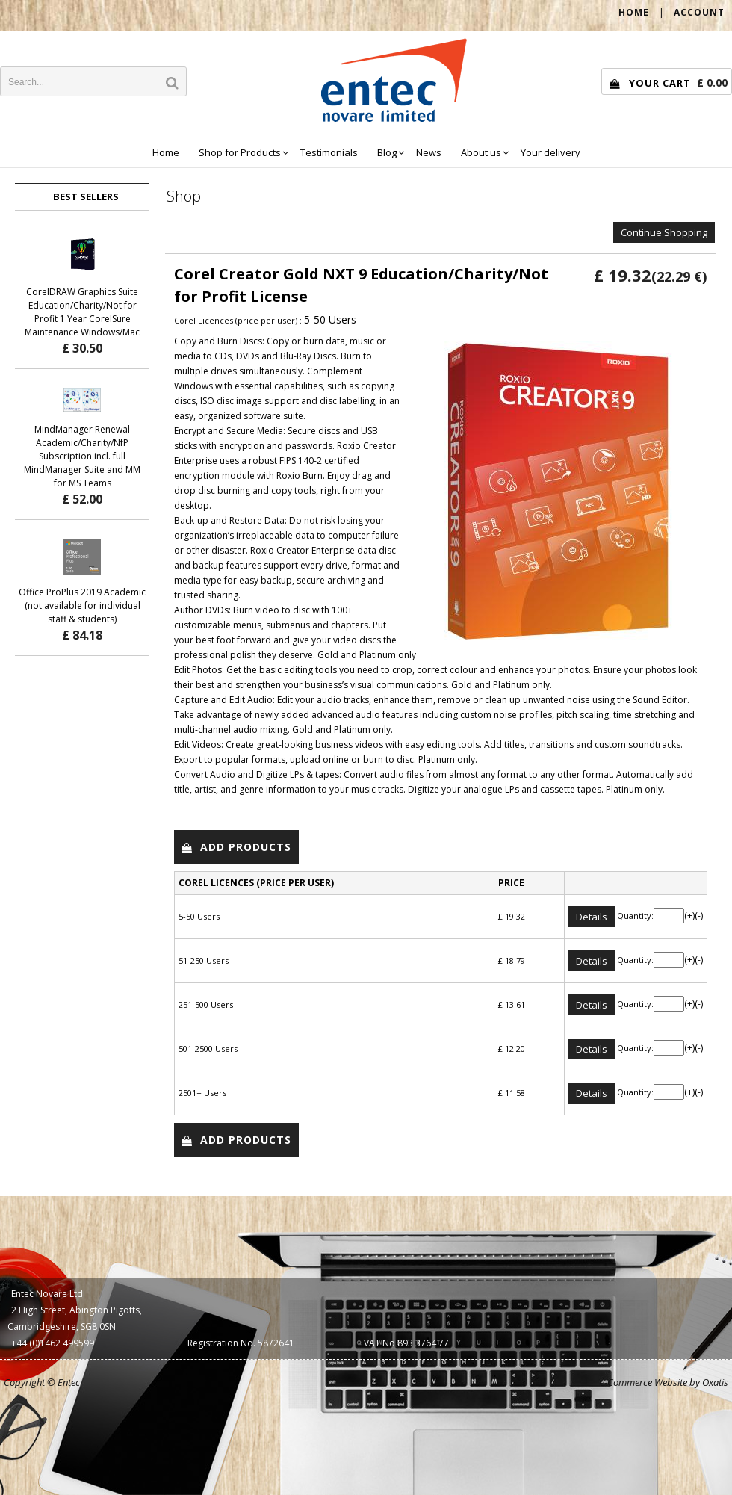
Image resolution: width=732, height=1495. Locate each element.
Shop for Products (240, 152)
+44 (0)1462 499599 (52, 1343)
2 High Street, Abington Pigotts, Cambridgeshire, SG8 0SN (74, 1318)
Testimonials (329, 152)
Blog (387, 152)
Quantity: (635, 915)
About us (481, 152)
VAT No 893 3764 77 (406, 1343)
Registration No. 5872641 (240, 1343)
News (428, 152)
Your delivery (550, 152)
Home (165, 152)
